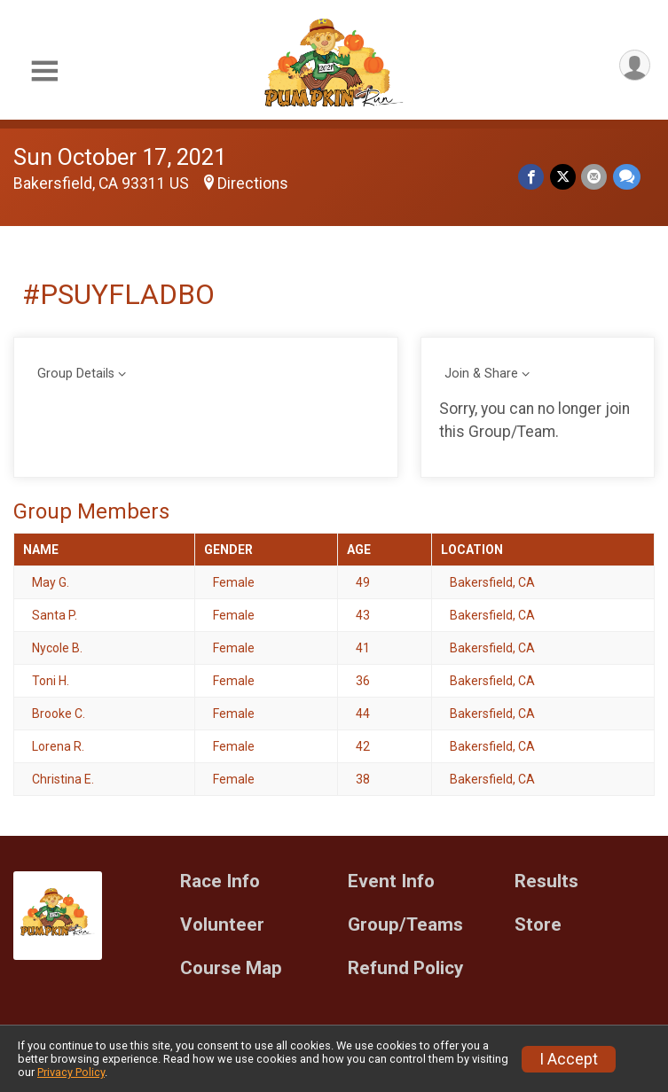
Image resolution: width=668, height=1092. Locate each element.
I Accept (568, 1059)
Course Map (231, 968)
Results (546, 881)
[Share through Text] (626, 177)
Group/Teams (405, 925)
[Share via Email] (595, 177)
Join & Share (481, 373)
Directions (252, 183)
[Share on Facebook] (533, 177)
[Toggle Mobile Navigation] (44, 71)
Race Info (220, 881)
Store (538, 925)
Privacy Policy (71, 1072)
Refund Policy (405, 968)
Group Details (75, 373)
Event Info (391, 881)
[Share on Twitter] (564, 177)
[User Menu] (633, 66)
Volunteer (222, 925)
